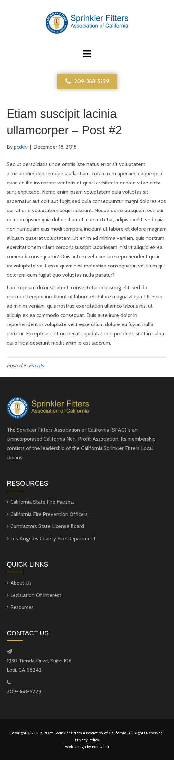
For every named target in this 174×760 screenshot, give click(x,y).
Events (36, 365)
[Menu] (87, 54)
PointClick (100, 746)
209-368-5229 (24, 692)
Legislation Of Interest (35, 595)
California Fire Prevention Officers (49, 514)
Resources (22, 607)
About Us (21, 583)
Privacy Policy (87, 739)
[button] (87, 81)
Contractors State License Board (47, 526)
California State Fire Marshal (42, 502)
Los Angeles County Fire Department (53, 538)
